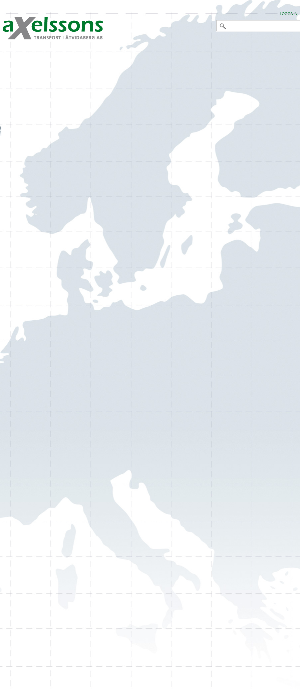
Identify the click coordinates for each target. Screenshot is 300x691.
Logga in (288, 14)
